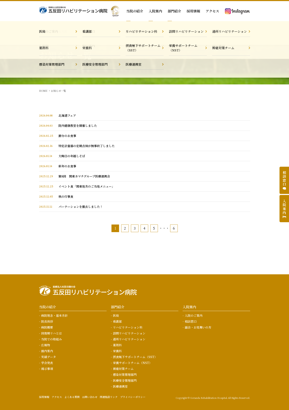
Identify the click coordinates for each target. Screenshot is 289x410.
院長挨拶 (47, 321)
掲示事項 (47, 369)
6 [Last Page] (174, 228)
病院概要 (47, 327)
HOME (43, 90)
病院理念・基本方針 (54, 315)
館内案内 (47, 351)
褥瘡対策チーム (123, 369)
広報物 (45, 345)
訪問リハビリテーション (129, 333)
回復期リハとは (51, 333)
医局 (116, 315)
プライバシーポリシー (132, 397)
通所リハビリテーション (129, 339)
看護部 (117, 321)
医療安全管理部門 (125, 380)
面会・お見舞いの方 (198, 327)
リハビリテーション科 (127, 327)
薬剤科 (117, 345)
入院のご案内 (193, 315)
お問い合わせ (89, 397)
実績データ (48, 357)
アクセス (212, 11)
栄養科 (117, 351)
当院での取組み (51, 339)
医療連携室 (120, 386)
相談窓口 (191, 321)
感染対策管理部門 (125, 374)
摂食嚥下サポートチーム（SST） (135, 357)
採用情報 (193, 11)
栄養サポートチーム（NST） (132, 363)
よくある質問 (72, 397)
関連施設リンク (109, 397)
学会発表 (47, 363)
